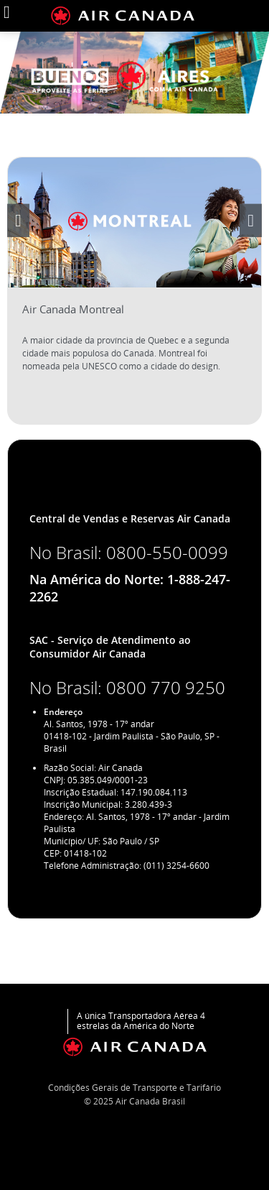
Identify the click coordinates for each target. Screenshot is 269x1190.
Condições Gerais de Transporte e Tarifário (134, 1087)
